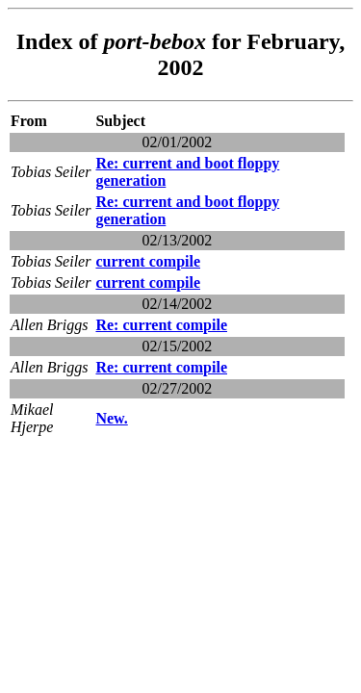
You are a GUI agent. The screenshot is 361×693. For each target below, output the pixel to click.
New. (111, 418)
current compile (147, 261)
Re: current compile (161, 325)
